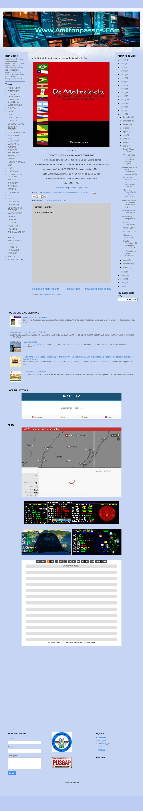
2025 (123, 64)
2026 (123, 60)
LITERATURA (13, 192)
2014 (123, 103)
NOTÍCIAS (12, 223)
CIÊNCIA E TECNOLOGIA (14, 95)
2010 (123, 272)
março (125, 260)
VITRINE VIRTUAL (15, 259)
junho (125, 139)
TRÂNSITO (12, 247)
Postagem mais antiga (98, 288)
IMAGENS (12, 180)
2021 (123, 78)
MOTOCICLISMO (60, 200)
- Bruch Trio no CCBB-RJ (128, 150)
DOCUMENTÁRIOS (16, 124)
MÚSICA (11, 216)
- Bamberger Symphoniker (128, 217)
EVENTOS (47, 200)
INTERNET (12, 186)
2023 (123, 71)
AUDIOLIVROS (14, 88)
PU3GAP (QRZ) (104, 744)
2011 (123, 114)
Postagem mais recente (45, 288)
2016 (123, 96)
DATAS (11, 114)
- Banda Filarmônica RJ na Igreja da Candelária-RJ (129, 244)
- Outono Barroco (129, 228)
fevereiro (126, 264)
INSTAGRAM (13, 183)
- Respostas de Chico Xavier (128, 211)
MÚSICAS (12, 220)
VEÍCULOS (12, 253)
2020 (123, 82)
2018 (123, 89)
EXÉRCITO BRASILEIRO (13, 151)
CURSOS (12, 108)
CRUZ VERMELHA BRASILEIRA (15, 101)
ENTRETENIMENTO (16, 132)
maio (125, 142)
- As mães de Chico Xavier (128, 223)
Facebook (102, 737)
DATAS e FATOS (15, 118)
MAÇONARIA (13, 202)
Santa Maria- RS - (71, 782)
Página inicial (72, 288)
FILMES (11, 159)
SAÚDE (11, 244)
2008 (123, 279)
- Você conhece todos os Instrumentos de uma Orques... (128, 159)
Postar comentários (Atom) (51, 295)
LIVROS (11, 198)
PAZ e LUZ (12, 229)
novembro (127, 121)
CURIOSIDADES (15, 105)
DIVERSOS (12, 121)
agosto (126, 132)
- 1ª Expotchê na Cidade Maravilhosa (129, 253)
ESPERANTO (13, 144)
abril (125, 146)
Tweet (100, 747)
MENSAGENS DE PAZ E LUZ (15, 209)
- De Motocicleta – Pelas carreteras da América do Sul (129, 170)
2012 (123, 110)
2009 (123, 275)
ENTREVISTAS (14, 135)
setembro (127, 128)
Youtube (101, 750)
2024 (123, 67)
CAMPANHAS (13, 91)
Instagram (102, 740)
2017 (123, 92)
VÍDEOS (11, 256)
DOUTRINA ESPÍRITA (12, 128)
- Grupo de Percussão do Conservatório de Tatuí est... (129, 193)
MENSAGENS (14, 205)
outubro (126, 124)
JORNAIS (12, 189)
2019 (123, 85)
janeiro (126, 267)
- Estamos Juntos (129, 232)
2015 (123, 100)
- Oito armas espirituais (127, 236)
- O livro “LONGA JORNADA (34, 372)
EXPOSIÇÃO (13, 156)
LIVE (10, 195)
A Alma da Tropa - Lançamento (35, 317)
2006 (123, 286)
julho (125, 135)
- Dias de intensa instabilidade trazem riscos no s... (129, 203)
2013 (123, 107)
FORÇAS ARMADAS (16, 162)
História (11, 168)
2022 (123, 75)
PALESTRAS (13, 226)
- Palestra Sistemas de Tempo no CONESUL (28, 332)
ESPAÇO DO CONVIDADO (13, 140)
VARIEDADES (13, 250)
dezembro (127, 117)
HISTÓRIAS (13, 171)
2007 (123, 283)
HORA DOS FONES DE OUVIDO (16, 175)
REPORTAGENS (15, 241)
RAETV (11, 238)
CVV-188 (11, 111)
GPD (10, 165)
